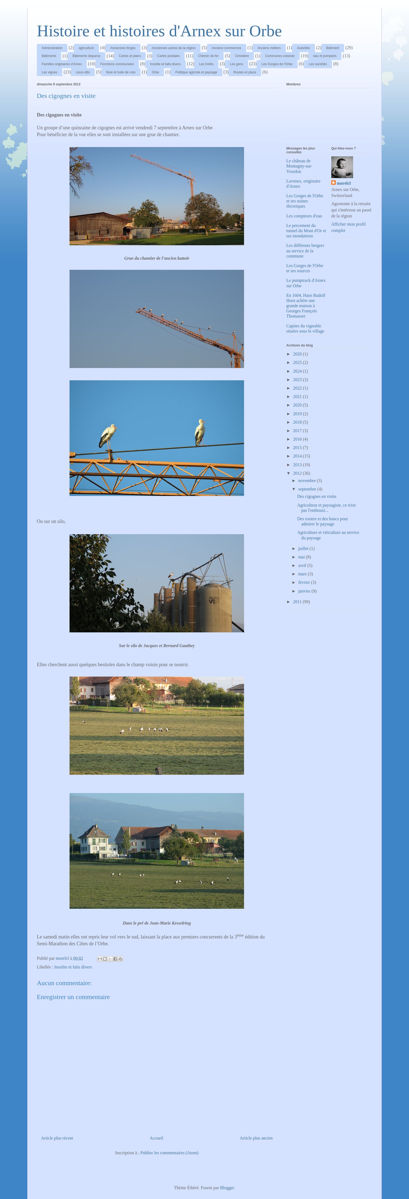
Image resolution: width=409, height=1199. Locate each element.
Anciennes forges (123, 48)
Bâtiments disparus (86, 56)
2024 (298, 371)
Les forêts (206, 64)
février (304, 582)
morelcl (344, 183)
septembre (307, 489)
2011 (298, 601)
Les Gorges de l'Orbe (277, 64)
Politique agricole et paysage (196, 72)
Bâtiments (49, 56)
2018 (298, 422)
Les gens (236, 64)
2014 (298, 456)
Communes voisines (280, 56)
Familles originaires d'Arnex (62, 64)
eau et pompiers (324, 56)
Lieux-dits (83, 72)
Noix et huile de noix (121, 72)
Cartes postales (168, 56)
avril (302, 565)
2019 (298, 413)
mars (303, 574)
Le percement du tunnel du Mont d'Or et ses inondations (306, 230)
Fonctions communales (117, 64)
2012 (298, 473)
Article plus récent (57, 1138)
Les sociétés (318, 64)
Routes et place (244, 72)
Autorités (303, 48)
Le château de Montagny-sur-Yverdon (299, 166)
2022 (298, 388)
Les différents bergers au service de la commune (305, 250)
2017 (298, 430)
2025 (298, 362)
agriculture (86, 48)
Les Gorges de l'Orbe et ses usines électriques (304, 200)
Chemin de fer (208, 56)
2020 (298, 405)
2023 (298, 379)
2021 (298, 396)
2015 (298, 447)
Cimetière (242, 56)
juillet (303, 548)
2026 (298, 354)
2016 (298, 439)
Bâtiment (332, 48)
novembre (307, 480)
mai (302, 557)
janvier (304, 591)
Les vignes (49, 72)
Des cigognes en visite (316, 496)
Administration (52, 48)
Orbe (155, 72)
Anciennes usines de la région (174, 48)
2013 (298, 464)
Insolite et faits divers (165, 64)
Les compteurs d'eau (304, 216)
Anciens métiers (269, 48)
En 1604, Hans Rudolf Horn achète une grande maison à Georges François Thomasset (305, 306)
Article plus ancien (256, 1138)
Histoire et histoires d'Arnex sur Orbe (159, 31)
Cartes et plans (130, 56)
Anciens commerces (226, 48)
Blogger (227, 1187)
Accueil (156, 1138)
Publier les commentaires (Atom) (169, 1152)
